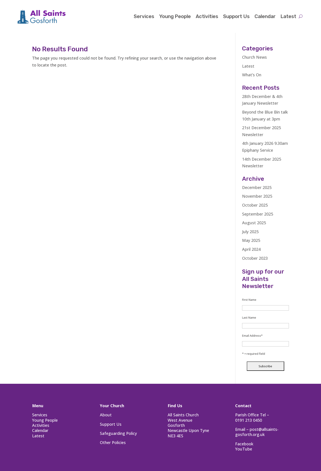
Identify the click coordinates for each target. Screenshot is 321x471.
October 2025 (255, 205)
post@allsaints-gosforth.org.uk (256, 432)
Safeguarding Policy (118, 433)
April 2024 (251, 249)
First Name (249, 300)
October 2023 (255, 258)
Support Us (236, 16)
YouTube (243, 449)
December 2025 (257, 187)
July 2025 (250, 231)
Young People (175, 16)
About (106, 414)
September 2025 (257, 214)
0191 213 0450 (248, 420)
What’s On (251, 74)
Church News (254, 57)
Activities (207, 16)
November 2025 (257, 196)
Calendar (265, 16)
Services (144, 16)
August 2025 (254, 222)
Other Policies (113, 442)
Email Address (252, 336)
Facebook (244, 443)
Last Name (249, 317)
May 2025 (251, 240)
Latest (288, 16)
